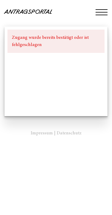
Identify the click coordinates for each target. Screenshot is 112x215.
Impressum (42, 133)
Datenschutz (69, 133)
